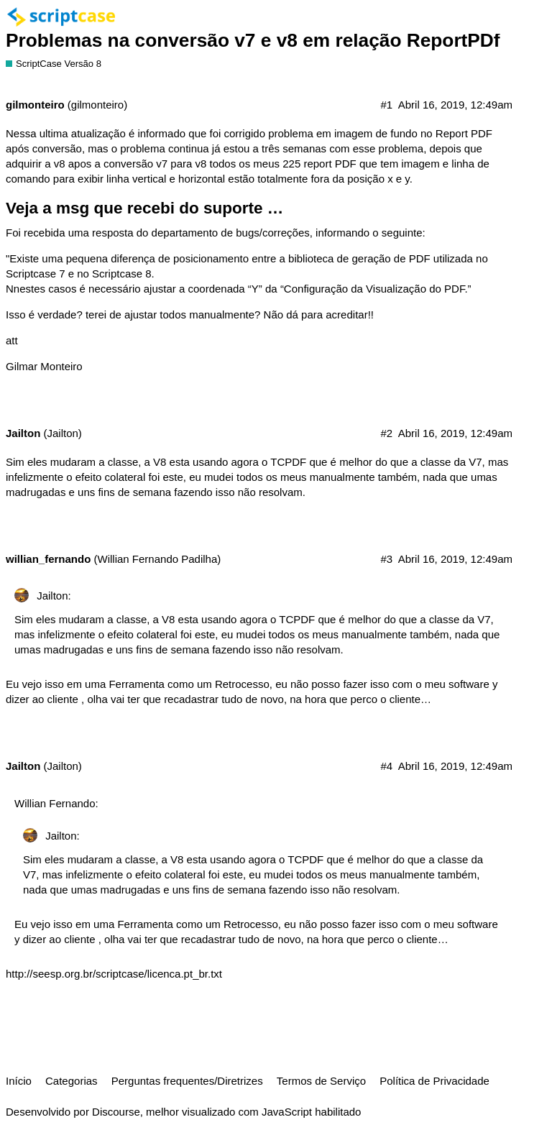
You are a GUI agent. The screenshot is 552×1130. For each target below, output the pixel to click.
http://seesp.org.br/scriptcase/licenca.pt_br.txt (114, 974)
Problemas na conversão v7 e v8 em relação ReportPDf (253, 40)
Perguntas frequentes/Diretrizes (187, 1081)
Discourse (116, 1112)
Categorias (71, 1081)
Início (19, 1081)
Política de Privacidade (434, 1081)
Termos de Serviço (321, 1081)
